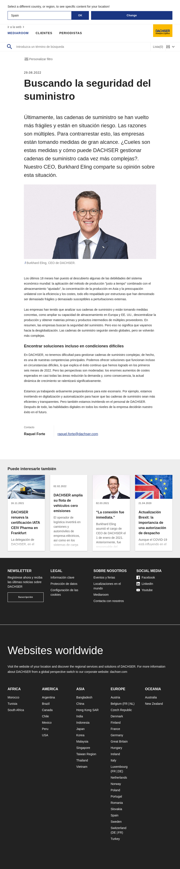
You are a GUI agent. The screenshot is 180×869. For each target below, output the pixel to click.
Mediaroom (18, 33)
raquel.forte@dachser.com (77, 434)
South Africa (16, 710)
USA (45, 735)
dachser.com (118, 671)
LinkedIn (144, 583)
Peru (45, 729)
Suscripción (25, 597)
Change (132, 15)
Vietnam (81, 766)
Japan (80, 729)
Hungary (116, 748)
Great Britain (119, 741)
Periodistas (70, 33)
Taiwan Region (86, 754)
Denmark (117, 716)
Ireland (115, 754)
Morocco (13, 697)
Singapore (83, 748)
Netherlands (119, 777)
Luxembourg (119, 766)
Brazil (45, 703)
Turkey (115, 839)
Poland (115, 790)
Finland (116, 722)
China (80, 703)
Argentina (48, 697)
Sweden (116, 821)
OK (80, 15)
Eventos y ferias (104, 577)
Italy (113, 760)
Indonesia (83, 722)
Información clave (62, 577)
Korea (80, 735)
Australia (151, 697)
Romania (117, 802)
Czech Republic (121, 710)
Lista (158, 47)
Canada (47, 710)
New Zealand (154, 703)
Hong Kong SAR (87, 710)
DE (120, 771)
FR (125, 703)
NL (132, 703)
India (79, 716)
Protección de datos (64, 583)
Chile (45, 716)
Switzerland (118, 828)
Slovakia (116, 809)
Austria (115, 697)
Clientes (44, 33)
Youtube (144, 590)
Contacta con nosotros (108, 601)
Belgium (116, 703)
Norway (116, 784)
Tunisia (12, 703)
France (115, 729)
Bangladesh (84, 697)
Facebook (145, 577)
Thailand (82, 760)
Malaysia (82, 741)
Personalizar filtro (38, 59)
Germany (117, 735)
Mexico (46, 722)
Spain (114, 815)
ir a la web (16, 27)
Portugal (116, 796)
